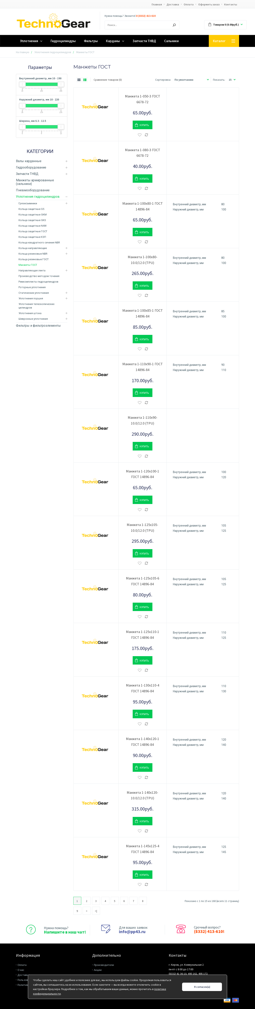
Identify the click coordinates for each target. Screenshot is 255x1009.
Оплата (189, 4)
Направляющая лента (32, 270)
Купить (144, 125)
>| (96, 911)
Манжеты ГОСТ (28, 264)
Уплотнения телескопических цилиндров (36, 306)
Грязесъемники (28, 203)
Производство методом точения (39, 276)
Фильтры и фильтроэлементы (38, 325)
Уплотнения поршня (31, 298)
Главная (157, 4)
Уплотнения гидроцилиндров (52, 52)
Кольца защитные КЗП (32, 236)
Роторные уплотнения (32, 287)
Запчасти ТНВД (27, 174)
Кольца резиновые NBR (33, 253)
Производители (104, 965)
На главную (22, 52)
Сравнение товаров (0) (108, 79)
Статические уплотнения (34, 292)
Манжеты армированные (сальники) (35, 182)
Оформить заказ (209, 4)
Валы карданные (28, 161)
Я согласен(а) (202, 987)
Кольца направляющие (33, 248)
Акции (98, 970)
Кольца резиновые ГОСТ (34, 259)
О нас (21, 970)
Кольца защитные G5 (31, 208)
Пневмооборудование (33, 190)
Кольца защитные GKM (33, 214)
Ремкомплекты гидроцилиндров (38, 281)
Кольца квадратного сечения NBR (39, 242)
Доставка (173, 4)
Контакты (230, 4)
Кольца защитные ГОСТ (33, 231)
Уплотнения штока (30, 313)
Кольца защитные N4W (33, 225)
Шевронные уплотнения (33, 318)
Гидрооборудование (31, 167)
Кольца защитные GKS (32, 220)
